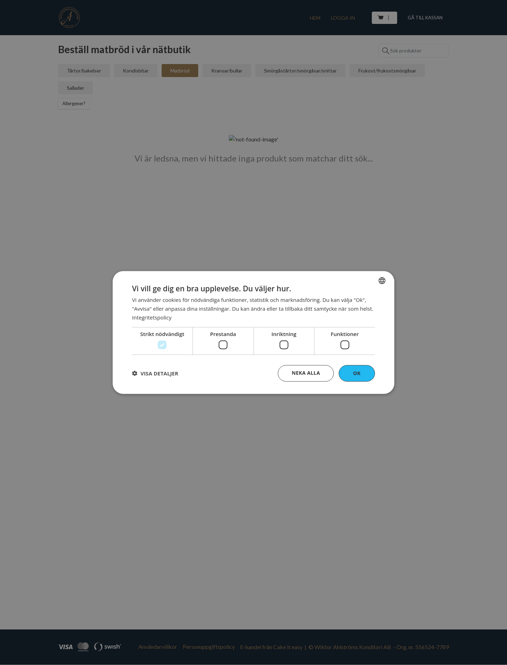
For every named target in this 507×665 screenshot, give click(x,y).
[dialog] (253, 332)
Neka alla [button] (306, 372)
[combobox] (382, 280)
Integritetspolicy (151, 317)
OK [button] (357, 373)
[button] (155, 373)
